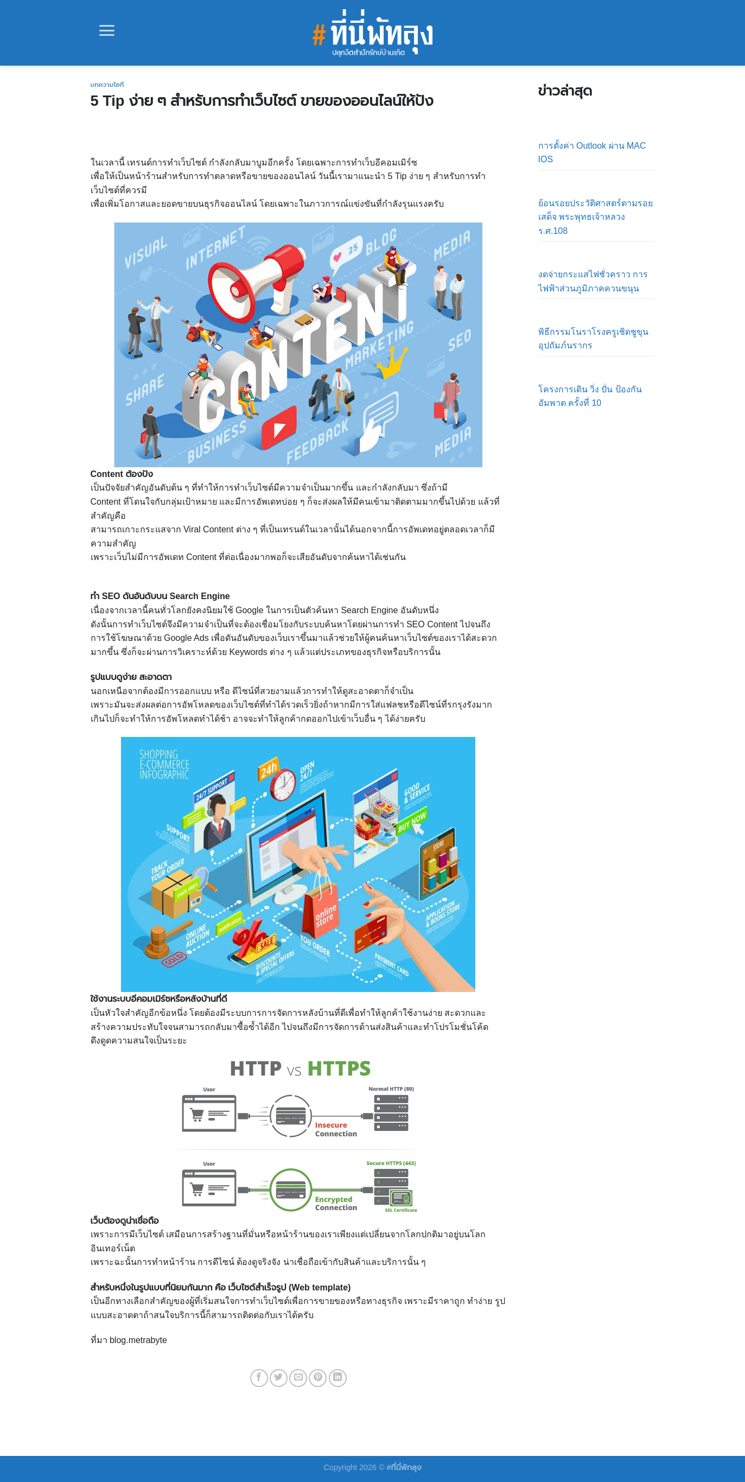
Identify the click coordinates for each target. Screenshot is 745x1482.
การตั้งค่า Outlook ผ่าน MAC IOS (592, 152)
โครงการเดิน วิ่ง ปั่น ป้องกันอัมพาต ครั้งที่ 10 (590, 396)
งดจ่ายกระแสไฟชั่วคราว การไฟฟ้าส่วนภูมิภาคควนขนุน (593, 281)
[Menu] (107, 30)
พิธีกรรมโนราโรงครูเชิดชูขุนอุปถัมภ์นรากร (593, 339)
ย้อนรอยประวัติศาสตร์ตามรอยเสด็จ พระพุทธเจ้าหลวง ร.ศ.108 (595, 217)
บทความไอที (107, 84)
